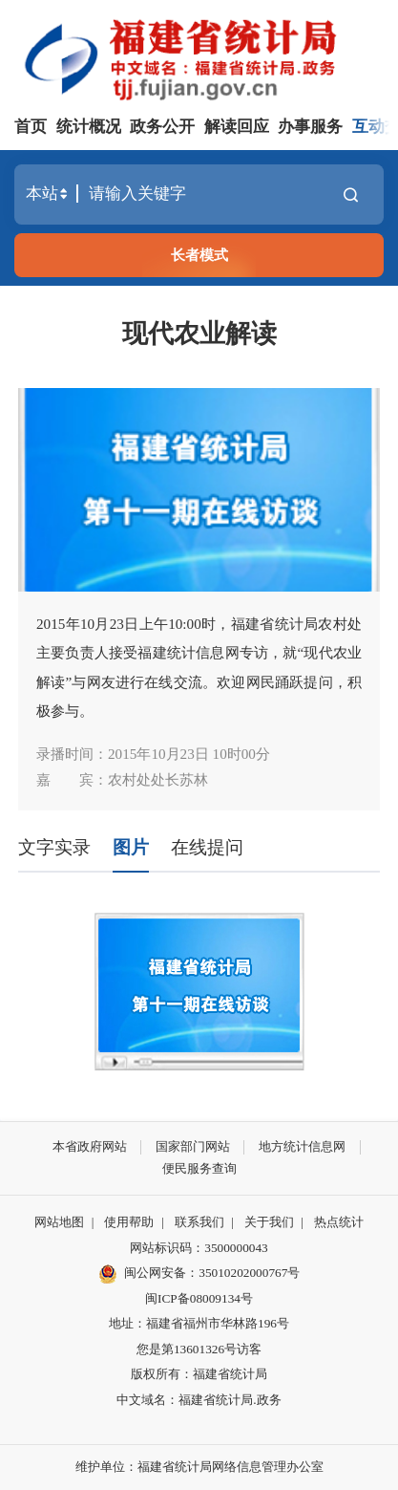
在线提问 (207, 847)
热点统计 (339, 1222)
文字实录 (54, 847)
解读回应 (236, 127)
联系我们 (199, 1222)
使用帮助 (129, 1222)
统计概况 (88, 127)
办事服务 (310, 127)
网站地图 (59, 1222)
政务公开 (162, 127)
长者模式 (199, 255)
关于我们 (269, 1222)
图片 (131, 847)
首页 (30, 127)
